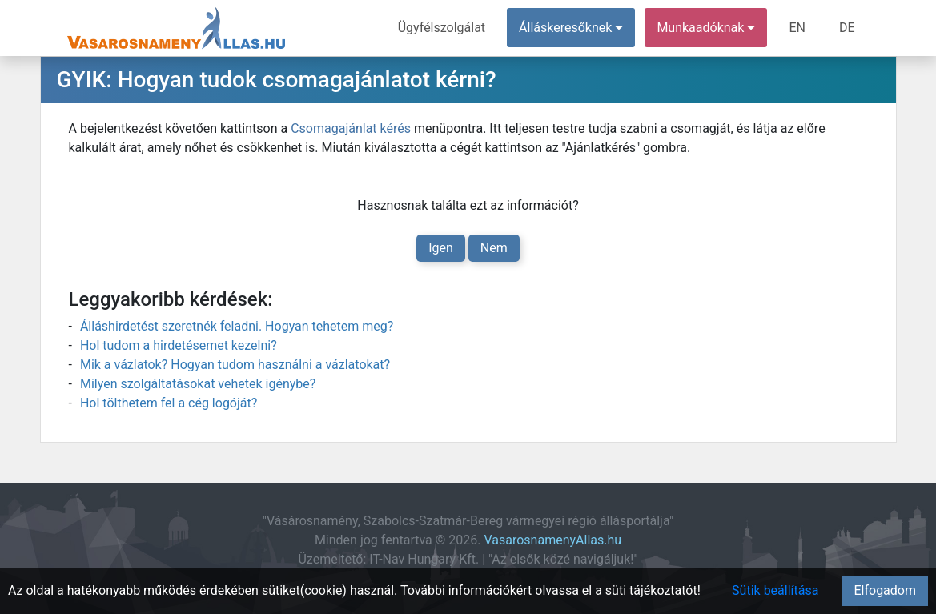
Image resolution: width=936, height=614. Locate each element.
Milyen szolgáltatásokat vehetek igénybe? (197, 383)
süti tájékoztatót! (653, 590)
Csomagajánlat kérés (351, 128)
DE (847, 27)
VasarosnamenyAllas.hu (552, 540)
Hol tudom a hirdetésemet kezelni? (178, 345)
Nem (494, 247)
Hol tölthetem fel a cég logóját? (168, 403)
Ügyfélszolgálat (441, 27)
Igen (440, 247)
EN (797, 27)
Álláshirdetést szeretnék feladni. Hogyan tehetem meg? (236, 326)
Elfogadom (885, 590)
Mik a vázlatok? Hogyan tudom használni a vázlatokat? (235, 364)
